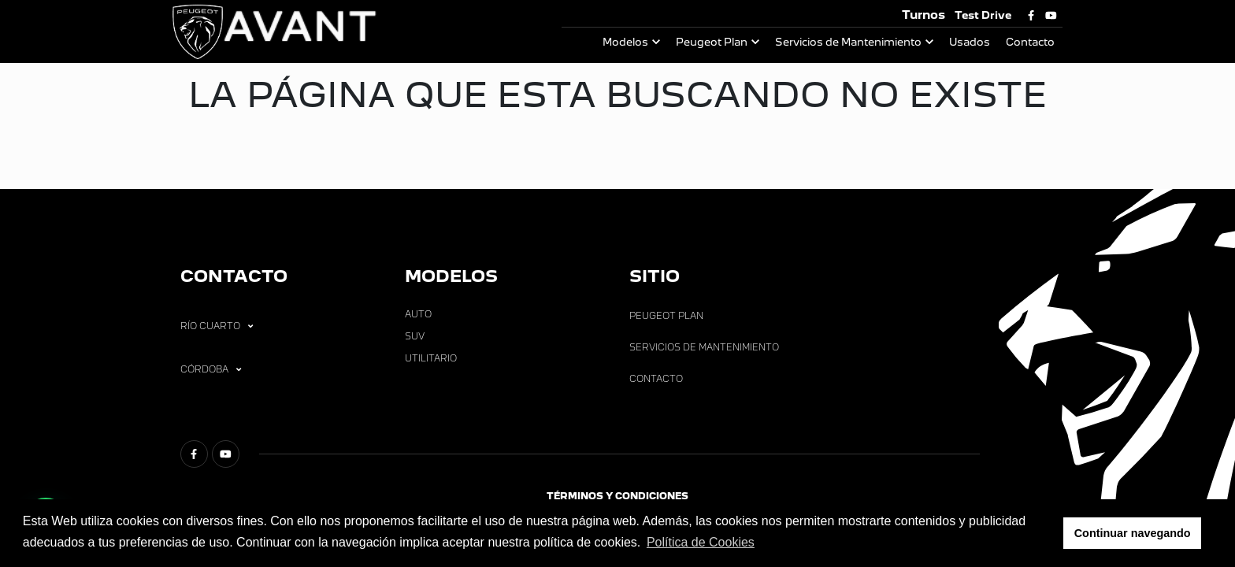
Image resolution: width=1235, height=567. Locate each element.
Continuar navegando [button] (1132, 533)
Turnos (923, 14)
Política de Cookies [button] (701, 542)
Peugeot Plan (711, 42)
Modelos (625, 42)
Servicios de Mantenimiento (848, 42)
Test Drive (983, 15)
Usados (969, 42)
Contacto (1030, 42)
